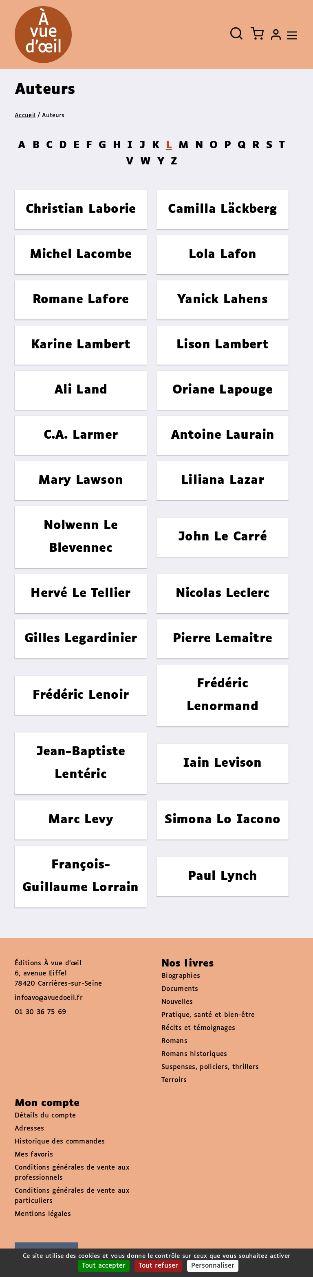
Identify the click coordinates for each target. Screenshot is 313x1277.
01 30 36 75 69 (40, 1012)
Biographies (180, 976)
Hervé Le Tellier (80, 593)
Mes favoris (34, 1154)
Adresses (29, 1128)
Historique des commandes (60, 1141)
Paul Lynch (223, 876)
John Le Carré (222, 537)
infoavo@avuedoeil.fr (49, 998)
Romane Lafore (81, 300)
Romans (174, 1041)
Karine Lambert (80, 345)
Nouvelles (177, 1002)
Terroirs (174, 1080)
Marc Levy (80, 820)
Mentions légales (43, 1214)
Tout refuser (158, 1265)
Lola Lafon (223, 254)
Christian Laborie (81, 209)
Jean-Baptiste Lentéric (81, 763)
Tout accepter (104, 1265)
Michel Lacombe (81, 254)
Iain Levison (222, 763)
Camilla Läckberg (222, 209)
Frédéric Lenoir (81, 695)
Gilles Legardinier (80, 639)
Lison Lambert (222, 345)
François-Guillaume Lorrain (80, 876)
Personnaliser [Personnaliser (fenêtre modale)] (212, 1265)
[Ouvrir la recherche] (236, 33)
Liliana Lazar (222, 480)
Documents (179, 989)
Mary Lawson (80, 480)
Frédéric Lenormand (222, 695)
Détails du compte (45, 1115)
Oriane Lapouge (222, 390)
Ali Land (81, 390)
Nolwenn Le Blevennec (81, 537)
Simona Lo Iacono (222, 820)
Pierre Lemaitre (222, 639)
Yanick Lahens (222, 300)
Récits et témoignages (198, 1028)
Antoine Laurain (223, 435)
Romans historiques (194, 1054)
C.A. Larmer (81, 435)
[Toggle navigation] (290, 34)
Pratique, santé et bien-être (208, 1015)
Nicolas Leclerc (223, 593)
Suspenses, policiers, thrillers (210, 1067)
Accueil (25, 115)
